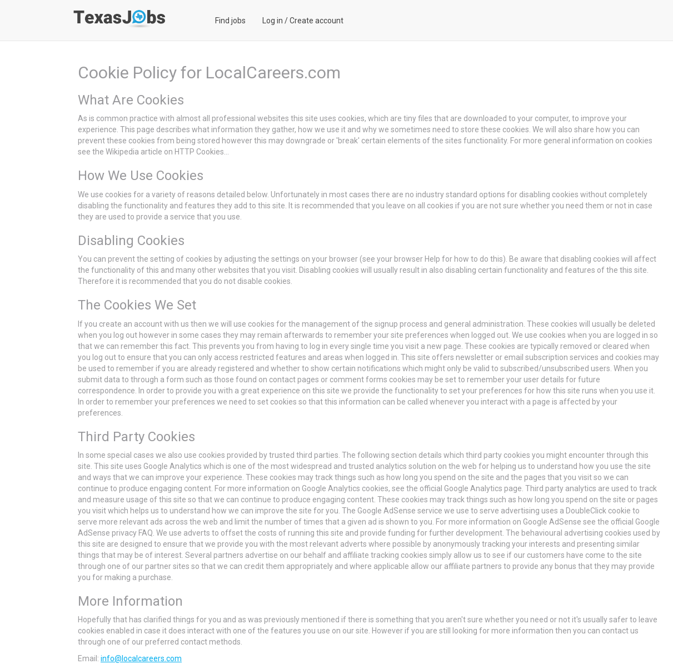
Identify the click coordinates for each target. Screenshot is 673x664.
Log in (272, 20)
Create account (316, 20)
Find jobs (230, 20)
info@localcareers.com (141, 658)
